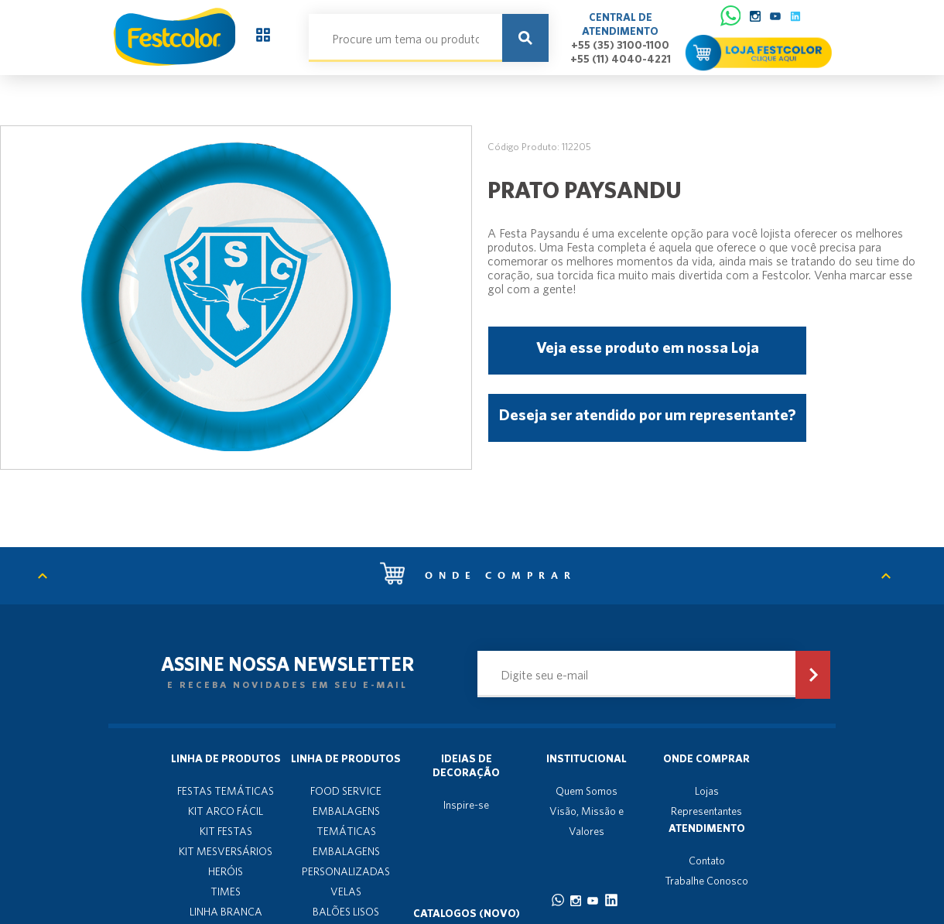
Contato (707, 860)
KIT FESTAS (226, 831)
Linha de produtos (226, 758)
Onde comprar (478, 575)
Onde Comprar (706, 758)
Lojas (707, 791)
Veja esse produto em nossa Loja (647, 347)
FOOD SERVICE (345, 791)
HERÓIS (225, 871)
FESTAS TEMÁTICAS (225, 791)
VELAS (345, 891)
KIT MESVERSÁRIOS (225, 851)
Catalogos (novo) (466, 913)
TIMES (225, 891)
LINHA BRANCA (226, 911)
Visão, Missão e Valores (586, 821)
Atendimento (707, 828)
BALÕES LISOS (346, 911)
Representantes (706, 811)
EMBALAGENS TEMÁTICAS (346, 821)
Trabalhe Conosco (706, 880)
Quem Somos (586, 791)
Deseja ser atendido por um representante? (647, 414)
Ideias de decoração (466, 765)
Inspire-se (466, 805)
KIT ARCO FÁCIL (225, 811)
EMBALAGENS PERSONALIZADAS (346, 861)
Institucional (586, 758)
